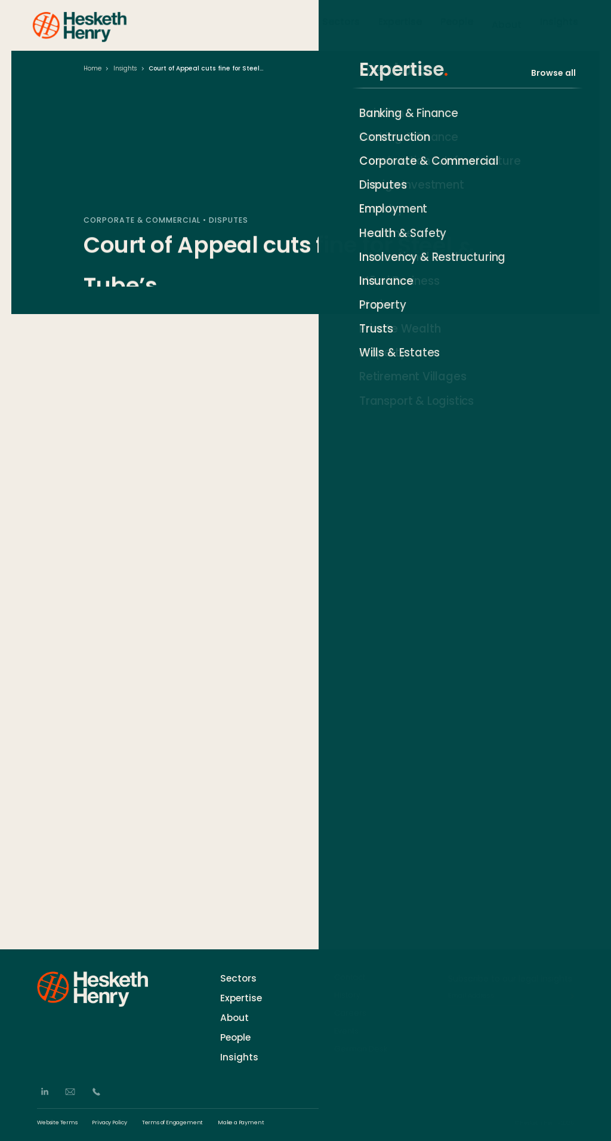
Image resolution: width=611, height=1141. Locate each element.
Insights (559, 25)
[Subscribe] (569, 996)
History (347, 995)
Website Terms (57, 1122)
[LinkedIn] (44, 1091)
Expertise (400, 25)
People (456, 25)
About (506, 25)
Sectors (341, 25)
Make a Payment (241, 1122)
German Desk (360, 1048)
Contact (349, 977)
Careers (350, 1013)
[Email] (70, 1091)
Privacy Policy (109, 1122)
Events (346, 1031)
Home (92, 68)
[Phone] (96, 1091)
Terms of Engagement (172, 1122)
